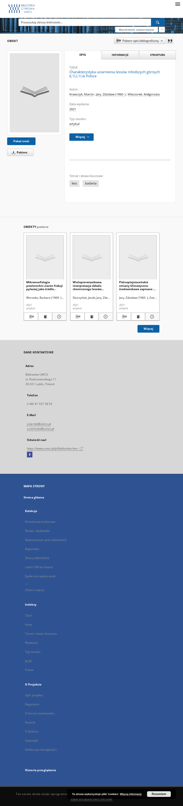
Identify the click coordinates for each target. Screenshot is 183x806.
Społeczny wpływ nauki (40, 576)
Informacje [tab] (120, 55)
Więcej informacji (131, 794)
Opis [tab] (82, 55)
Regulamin (32, 704)
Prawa (29, 670)
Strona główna (34, 497)
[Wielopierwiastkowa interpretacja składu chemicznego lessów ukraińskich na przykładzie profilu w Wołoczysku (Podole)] (91, 258)
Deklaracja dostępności (41, 750)
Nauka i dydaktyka (37, 531)
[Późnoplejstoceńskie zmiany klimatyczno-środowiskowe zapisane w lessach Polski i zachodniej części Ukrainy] (138, 258)
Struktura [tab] (157, 55)
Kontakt (30, 722)
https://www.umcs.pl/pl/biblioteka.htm (55, 448)
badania (91, 183)
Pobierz (18, 152)
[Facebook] (29, 455)
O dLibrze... (32, 731)
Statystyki (31, 740)
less (74, 183)
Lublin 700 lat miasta (39, 567)
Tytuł (28, 615)
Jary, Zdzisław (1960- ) (111, 94)
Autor (29, 625)
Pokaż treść (21, 141)
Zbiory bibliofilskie (37, 558)
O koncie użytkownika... (40, 713)
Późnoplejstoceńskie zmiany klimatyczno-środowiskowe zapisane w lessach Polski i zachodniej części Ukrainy (138, 285)
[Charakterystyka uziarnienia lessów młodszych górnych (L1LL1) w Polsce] (34, 92)
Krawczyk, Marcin (81, 94)
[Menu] (177, 4)
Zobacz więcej (34, 590)
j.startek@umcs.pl (39, 424)
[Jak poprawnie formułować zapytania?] (162, 29)
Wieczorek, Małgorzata (144, 94)
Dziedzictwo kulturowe (40, 522)
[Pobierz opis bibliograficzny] (31, 317)
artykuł (74, 124)
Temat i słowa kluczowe (41, 634)
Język (28, 661)
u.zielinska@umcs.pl (40, 429)
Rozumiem (159, 794)
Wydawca (31, 643)
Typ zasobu (32, 652)
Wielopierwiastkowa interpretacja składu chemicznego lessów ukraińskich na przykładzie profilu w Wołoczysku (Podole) (87, 285)
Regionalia (32, 549)
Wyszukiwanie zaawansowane (136, 29)
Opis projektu (34, 695)
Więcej (148, 329)
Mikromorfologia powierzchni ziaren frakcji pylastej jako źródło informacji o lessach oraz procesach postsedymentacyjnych (44, 285)
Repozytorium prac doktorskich (46, 540)
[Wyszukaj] (158, 22)
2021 (72, 109)
